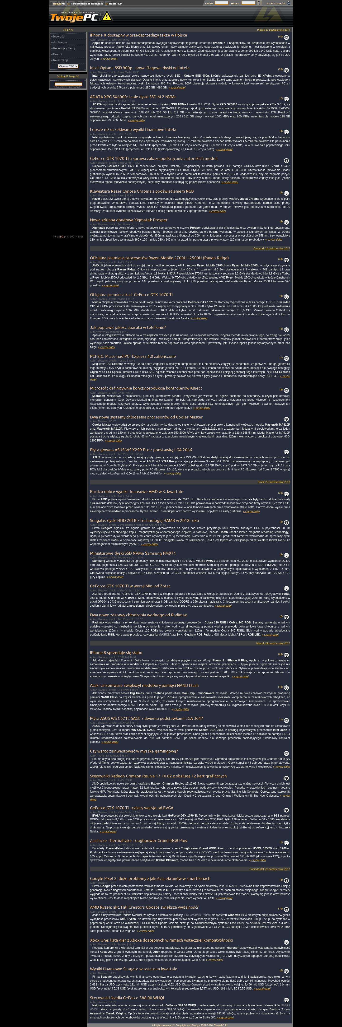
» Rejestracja (59, 60)
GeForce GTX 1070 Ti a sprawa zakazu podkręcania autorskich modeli (154, 158)
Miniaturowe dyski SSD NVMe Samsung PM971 (133, 553)
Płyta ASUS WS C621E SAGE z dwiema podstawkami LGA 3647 (146, 718)
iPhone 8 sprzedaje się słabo (116, 652)
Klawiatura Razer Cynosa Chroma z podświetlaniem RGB (142, 191)
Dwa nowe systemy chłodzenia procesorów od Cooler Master (146, 417)
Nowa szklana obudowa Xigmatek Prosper (129, 220)
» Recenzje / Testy (63, 48)
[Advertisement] (206, 16)
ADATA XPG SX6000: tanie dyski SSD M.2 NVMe (133, 96)
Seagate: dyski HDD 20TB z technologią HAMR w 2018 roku (144, 520)
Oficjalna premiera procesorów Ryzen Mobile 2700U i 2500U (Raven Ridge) (159, 258)
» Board (56, 54)
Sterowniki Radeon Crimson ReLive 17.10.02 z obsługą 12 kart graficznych (158, 776)
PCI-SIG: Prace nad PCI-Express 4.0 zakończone (133, 356)
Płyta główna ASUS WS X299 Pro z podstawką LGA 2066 (141, 449)
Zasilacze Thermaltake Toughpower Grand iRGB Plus (138, 840)
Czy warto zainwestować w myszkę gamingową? (134, 751)
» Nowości (58, 36)
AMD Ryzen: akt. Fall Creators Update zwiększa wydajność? (144, 907)
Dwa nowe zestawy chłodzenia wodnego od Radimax (138, 615)
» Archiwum (59, 42)
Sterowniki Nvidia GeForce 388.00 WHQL (127, 997)
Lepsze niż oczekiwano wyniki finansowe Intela (133, 129)
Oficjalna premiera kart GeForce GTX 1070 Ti (131, 294)
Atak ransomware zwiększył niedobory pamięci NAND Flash (144, 685)
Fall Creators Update (197, 915)
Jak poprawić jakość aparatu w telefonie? (128, 327)
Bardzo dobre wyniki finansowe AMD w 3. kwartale (136, 491)
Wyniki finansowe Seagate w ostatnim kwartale (133, 969)
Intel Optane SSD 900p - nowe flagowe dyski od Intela (140, 67)
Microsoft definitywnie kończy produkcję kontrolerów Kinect (146, 388)
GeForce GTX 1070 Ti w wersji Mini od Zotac (130, 586)
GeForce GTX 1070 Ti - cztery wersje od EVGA (131, 807)
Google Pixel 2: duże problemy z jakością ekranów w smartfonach (150, 878)
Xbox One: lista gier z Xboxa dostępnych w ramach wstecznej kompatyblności (161, 940)
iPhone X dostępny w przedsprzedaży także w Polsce (138, 35)
